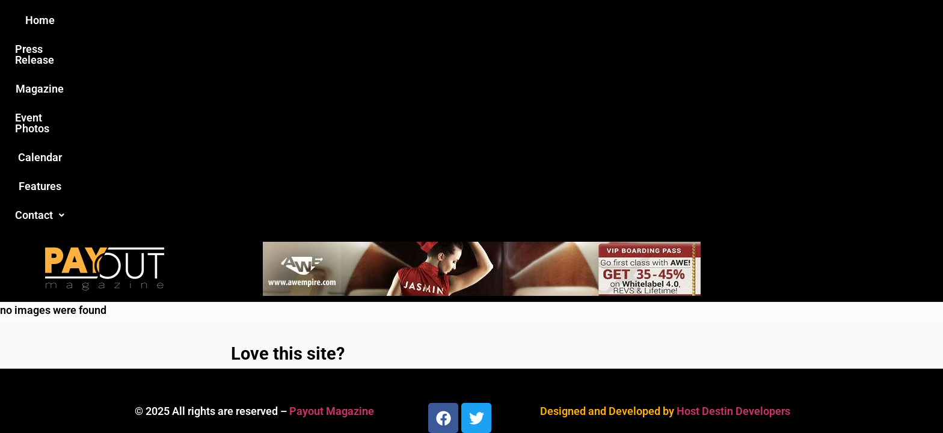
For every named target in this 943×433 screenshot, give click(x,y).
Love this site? (288, 159)
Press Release (326, 20)
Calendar (549, 20)
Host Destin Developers (733, 216)
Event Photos (477, 20)
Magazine (403, 20)
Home (259, 20)
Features (610, 20)
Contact (674, 20)
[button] (674, 20)
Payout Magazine (331, 216)
